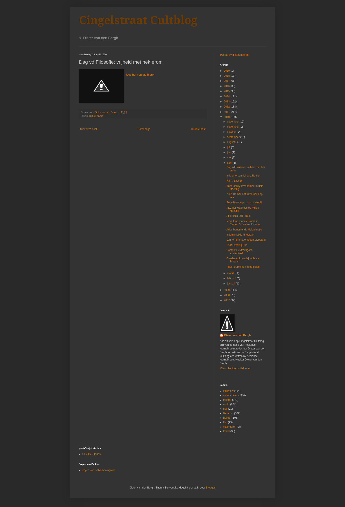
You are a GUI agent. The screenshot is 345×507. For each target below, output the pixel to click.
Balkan (227, 417)
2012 (227, 106)
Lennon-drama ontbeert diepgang (246, 239)
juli (229, 147)
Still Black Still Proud (238, 215)
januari (231, 283)
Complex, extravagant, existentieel (239, 252)
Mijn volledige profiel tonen (235, 368)
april (230, 162)
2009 (227, 290)
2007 (227, 300)
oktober (232, 131)
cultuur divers (96, 116)
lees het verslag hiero (140, 74)
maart (231, 273)
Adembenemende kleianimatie (244, 229)
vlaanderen (229, 426)
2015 (227, 91)
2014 (227, 96)
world (226, 404)
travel (226, 431)
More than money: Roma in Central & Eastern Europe (243, 223)
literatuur (228, 413)
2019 (227, 70)
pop (225, 408)
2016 (227, 86)
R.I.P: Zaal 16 (234, 180)
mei (229, 157)
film (225, 422)
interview (228, 390)
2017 (227, 80)
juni (229, 152)
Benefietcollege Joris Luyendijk (244, 202)
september (233, 137)
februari (232, 278)
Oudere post (198, 129)
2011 (227, 111)
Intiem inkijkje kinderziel (240, 234)
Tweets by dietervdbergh (234, 54)
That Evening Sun (236, 245)
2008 (227, 295)
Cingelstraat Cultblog (138, 20)
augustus (233, 142)
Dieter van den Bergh (237, 335)
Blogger (210, 487)
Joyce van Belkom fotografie (99, 470)
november (233, 126)
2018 (227, 75)
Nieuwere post (88, 129)
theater (227, 399)
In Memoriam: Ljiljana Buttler (243, 175)
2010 (227, 117)
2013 (227, 101)
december (233, 121)
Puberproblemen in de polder (243, 266)
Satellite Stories (91, 454)
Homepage (144, 129)
